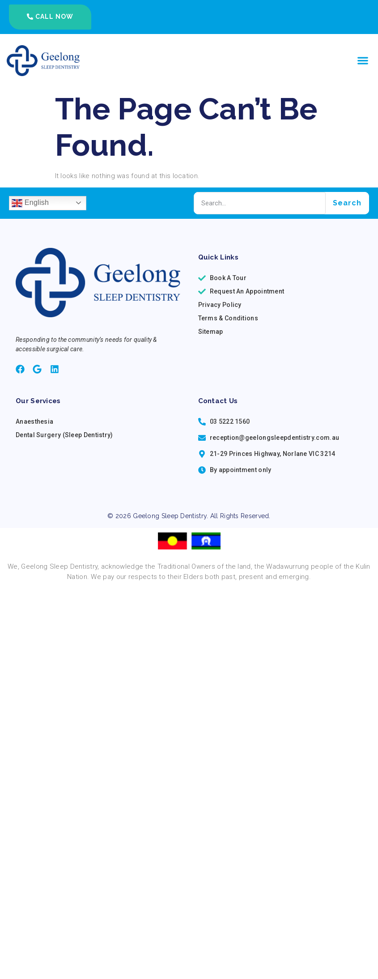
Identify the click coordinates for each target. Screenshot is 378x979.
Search (347, 203)
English (30, 203)
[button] (362, 60)
